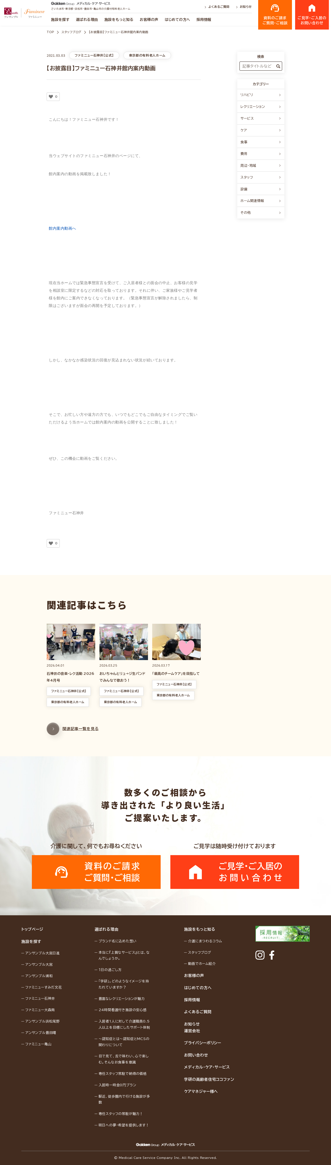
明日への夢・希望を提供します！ (124, 1125)
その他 (260, 212)
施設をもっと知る (118, 19)
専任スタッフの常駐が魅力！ (121, 1113)
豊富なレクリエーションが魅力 (122, 998)
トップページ (32, 929)
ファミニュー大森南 (40, 1010)
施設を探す (60, 19)
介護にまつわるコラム (205, 941)
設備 (260, 189)
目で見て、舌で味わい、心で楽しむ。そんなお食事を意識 (124, 1059)
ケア (260, 130)
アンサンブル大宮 (39, 964)
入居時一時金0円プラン (117, 1085)
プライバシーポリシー (202, 1043)
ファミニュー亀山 (38, 1044)
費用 (260, 153)
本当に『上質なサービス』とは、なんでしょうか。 (124, 955)
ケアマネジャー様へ (201, 1091)
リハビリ (260, 94)
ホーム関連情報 (260, 200)
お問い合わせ (196, 1055)
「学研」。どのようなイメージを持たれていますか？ (124, 984)
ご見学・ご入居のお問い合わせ (312, 14)
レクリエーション (260, 106)
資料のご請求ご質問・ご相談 (275, 14)
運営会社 (192, 1031)
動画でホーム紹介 (202, 963)
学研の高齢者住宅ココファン (209, 1079)
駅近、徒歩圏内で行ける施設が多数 (124, 1099)
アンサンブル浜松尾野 (42, 1021)
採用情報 (204, 19)
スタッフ (260, 177)
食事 (260, 142)
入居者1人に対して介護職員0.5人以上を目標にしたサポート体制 (124, 1024)
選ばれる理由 (87, 19)
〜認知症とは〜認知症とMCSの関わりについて (124, 1042)
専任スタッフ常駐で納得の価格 (123, 1073)
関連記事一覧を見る (73, 739)
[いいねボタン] (51, 97)
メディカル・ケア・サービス (207, 1067)
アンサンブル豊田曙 (40, 1032)
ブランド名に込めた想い (118, 941)
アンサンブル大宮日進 (42, 953)
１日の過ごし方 (110, 969)
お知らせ (244, 6)
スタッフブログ (71, 32)
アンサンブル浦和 (39, 976)
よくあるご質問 (217, 6)
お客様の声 (149, 19)
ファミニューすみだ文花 (43, 987)
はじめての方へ (177, 19)
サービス (260, 118)
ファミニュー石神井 (40, 998)
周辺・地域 (260, 165)
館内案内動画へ (62, 228)
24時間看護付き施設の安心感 (123, 1010)
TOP (50, 32)
